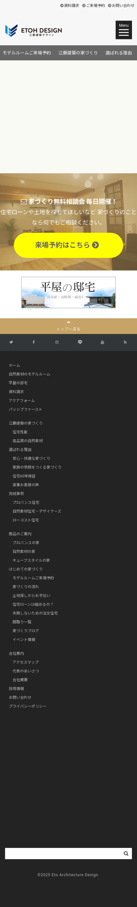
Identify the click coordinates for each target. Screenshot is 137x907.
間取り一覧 (22, 622)
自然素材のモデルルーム (29, 374)
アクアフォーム (22, 400)
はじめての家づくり (26, 569)
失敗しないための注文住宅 (35, 613)
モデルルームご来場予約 (27, 52)
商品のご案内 (20, 534)
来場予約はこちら (67, 245)
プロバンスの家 (26, 543)
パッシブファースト (25, 409)
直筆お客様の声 (26, 485)
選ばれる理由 (119, 52)
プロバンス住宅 (26, 502)
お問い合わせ (123, 5)
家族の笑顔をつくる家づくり (37, 467)
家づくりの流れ (26, 587)
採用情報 (16, 689)
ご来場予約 (95, 5)
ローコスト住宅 (26, 520)
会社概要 (20, 680)
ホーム (14, 365)
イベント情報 (24, 639)
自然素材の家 (24, 551)
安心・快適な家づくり (31, 458)
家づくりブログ (26, 631)
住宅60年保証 (24, 476)
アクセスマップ (26, 662)
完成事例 (16, 494)
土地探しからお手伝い (31, 595)
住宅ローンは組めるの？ (33, 604)
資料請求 (71, 5)
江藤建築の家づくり (78, 52)
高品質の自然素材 (28, 441)
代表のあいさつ (26, 671)
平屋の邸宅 (18, 383)
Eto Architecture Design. (76, 875)
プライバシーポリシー (28, 706)
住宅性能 (20, 432)
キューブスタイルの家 (31, 560)
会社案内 (16, 653)
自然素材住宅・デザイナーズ (37, 511)
